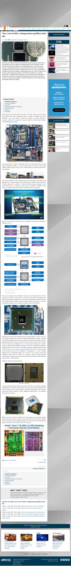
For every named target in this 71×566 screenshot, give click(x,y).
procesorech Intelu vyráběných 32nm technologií (18, 422)
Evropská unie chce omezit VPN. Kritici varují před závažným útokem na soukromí (62, 58)
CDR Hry (58, 42)
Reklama (44, 554)
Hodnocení (7, 111)
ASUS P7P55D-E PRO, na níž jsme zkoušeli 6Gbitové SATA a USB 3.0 (19, 349)
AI (50, 28)
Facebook (27, 554)
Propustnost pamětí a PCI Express (13, 106)
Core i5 (7, 460)
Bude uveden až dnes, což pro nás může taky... (33, 506)
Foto (59, 28)
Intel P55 (9, 223)
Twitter (33, 554)
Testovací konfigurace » (39, 468)
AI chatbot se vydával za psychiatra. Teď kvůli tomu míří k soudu (62, 70)
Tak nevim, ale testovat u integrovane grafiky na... (33, 514)
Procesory (23, 28)
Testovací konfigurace (10, 103)
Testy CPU (7, 104)
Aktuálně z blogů (58, 120)
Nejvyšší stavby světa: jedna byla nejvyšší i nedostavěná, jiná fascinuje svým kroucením (58, 545)
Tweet (44, 460)
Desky (28, 28)
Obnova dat (37, 525)
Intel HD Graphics (9, 108)
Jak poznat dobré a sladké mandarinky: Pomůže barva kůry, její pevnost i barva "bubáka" (26, 545)
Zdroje (68, 28)
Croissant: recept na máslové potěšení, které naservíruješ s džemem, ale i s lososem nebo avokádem (10, 545)
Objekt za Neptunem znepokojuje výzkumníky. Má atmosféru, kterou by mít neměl (62, 47)
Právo (54, 28)
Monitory (63, 28)
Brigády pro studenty (35, 526)
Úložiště (39, 28)
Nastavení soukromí (17, 564)
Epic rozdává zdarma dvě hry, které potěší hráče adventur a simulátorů (62, 64)
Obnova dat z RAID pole (29, 525)
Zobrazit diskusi (6, 518)
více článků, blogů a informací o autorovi (19, 497)
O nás (39, 554)
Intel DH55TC (12, 460)
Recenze (26, 39)
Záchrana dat (44, 525)
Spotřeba (7, 109)
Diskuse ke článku (8, 501)
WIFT (9, 39)
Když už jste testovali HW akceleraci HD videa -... (33, 516)
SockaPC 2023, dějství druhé (62, 130)
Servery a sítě (45, 28)
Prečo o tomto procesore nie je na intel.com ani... (33, 512)
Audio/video (14, 39)
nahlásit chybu (42, 462)
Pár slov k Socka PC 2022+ (61, 142)
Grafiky (33, 28)
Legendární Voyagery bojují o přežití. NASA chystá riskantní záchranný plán (62, 53)
